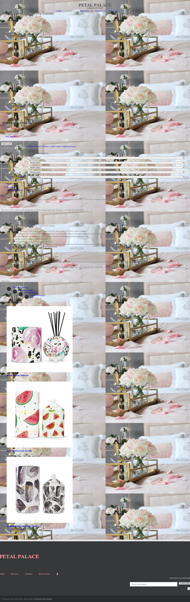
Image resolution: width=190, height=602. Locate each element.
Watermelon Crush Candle (19, 451)
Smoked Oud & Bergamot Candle (22, 526)
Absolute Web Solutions (43, 599)
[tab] (98, 187)
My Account (44, 574)
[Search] (133, 11)
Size (3, 134)
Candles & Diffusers (34, 146)
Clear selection (10, 137)
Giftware (45, 146)
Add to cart (6, 144)
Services (15, 574)
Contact (28, 574)
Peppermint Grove (69, 146)
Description (11, 187)
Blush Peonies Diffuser (17, 375)
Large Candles (55, 146)
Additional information (15, 190)
